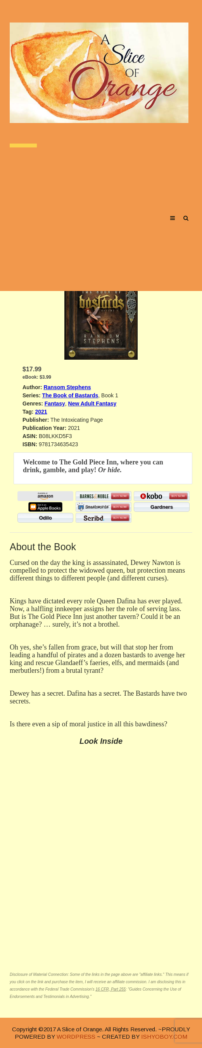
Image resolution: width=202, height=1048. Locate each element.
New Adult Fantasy (92, 403)
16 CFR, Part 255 (110, 989)
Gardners (161, 507)
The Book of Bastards (70, 395)
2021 (41, 412)
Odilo (45, 518)
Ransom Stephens (67, 387)
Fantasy (55, 403)
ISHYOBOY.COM (164, 1036)
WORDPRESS (76, 1036)
